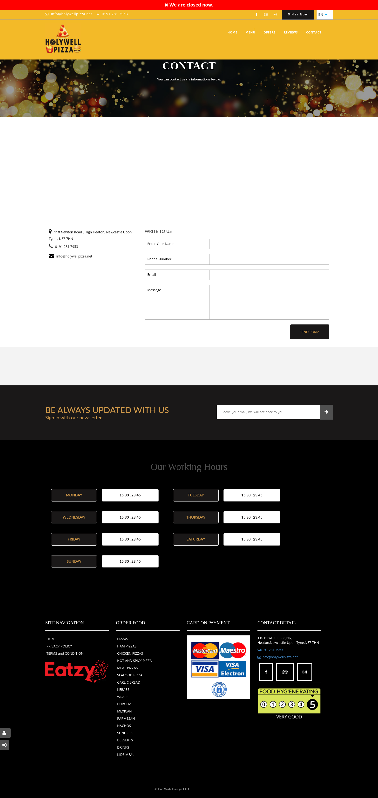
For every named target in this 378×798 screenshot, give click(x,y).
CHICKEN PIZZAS (130, 653)
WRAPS (122, 696)
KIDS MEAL (125, 754)
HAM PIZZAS (126, 646)
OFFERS (269, 32)
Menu (251, 32)
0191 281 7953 (115, 14)
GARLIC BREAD (128, 682)
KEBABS (123, 689)
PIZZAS (122, 639)
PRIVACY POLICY (59, 646)
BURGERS (124, 704)
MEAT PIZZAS (127, 668)
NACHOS (124, 725)
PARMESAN (126, 718)
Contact (314, 32)
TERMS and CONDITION (64, 653)
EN (322, 15)
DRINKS (123, 747)
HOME (51, 639)
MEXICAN (124, 711)
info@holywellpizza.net (71, 14)
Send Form (309, 332)
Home (232, 32)
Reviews (291, 32)
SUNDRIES (125, 733)
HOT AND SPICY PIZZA (134, 660)
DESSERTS (125, 740)
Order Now (298, 14)
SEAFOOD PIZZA (129, 675)
